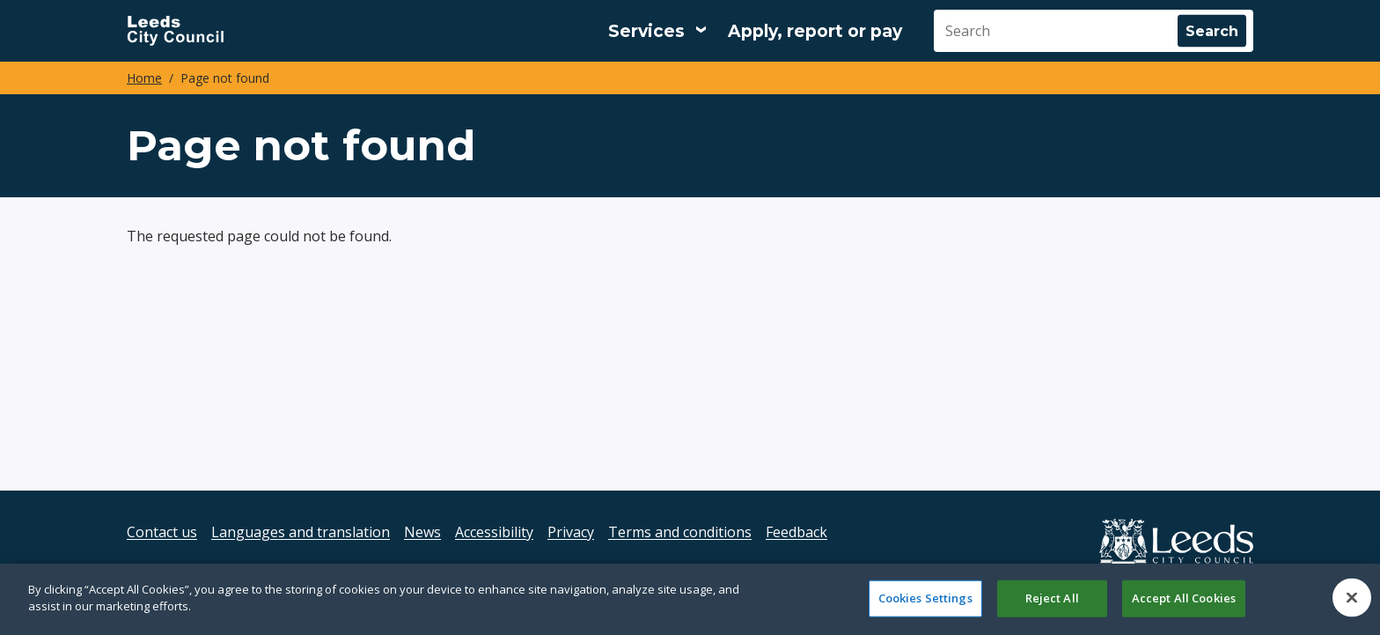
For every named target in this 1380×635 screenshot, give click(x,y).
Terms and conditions (680, 532)
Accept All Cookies (1184, 603)
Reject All (1052, 603)
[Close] (1351, 603)
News (422, 532)
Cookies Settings (925, 603)
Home (144, 78)
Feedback (796, 532)
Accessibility (494, 532)
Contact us (162, 532)
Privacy (570, 532)
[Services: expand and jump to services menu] (657, 31)
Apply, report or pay (815, 31)
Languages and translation (300, 532)
